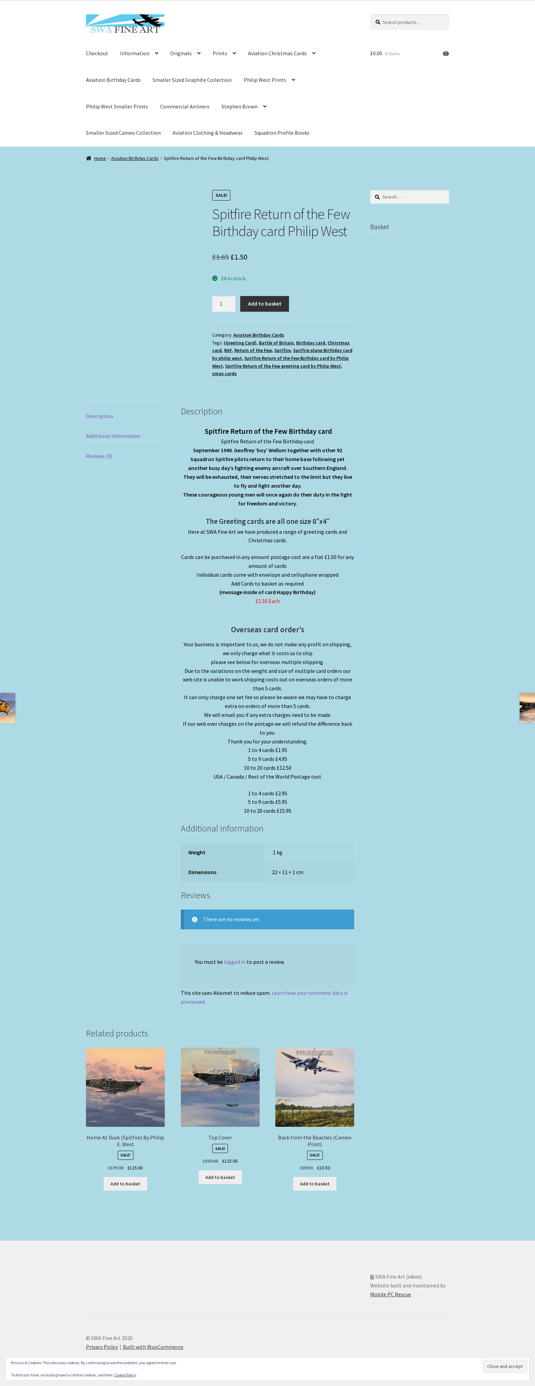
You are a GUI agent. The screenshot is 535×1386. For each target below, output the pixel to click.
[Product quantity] (223, 304)
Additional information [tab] (113, 435)
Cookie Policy (125, 1374)
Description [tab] (99, 416)
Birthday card (310, 343)
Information (134, 53)
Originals (181, 53)
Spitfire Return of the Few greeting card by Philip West (283, 366)
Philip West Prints (265, 79)
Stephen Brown (239, 106)
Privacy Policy (102, 1346)
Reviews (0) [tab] (99, 456)
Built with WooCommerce (153, 1346)
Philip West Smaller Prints (117, 106)
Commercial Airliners (184, 106)
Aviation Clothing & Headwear (208, 132)
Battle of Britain (276, 343)
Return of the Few (253, 350)
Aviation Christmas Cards (277, 53)
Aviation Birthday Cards (113, 79)
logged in (235, 961)
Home (100, 158)
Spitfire (282, 350)
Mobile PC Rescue (390, 1294)
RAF (228, 350)
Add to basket (264, 303)
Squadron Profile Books (282, 132)
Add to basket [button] (125, 1184)
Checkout (97, 53)
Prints (220, 53)
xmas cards (224, 373)
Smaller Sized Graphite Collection (192, 79)
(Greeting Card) (240, 343)
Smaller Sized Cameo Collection (123, 132)
